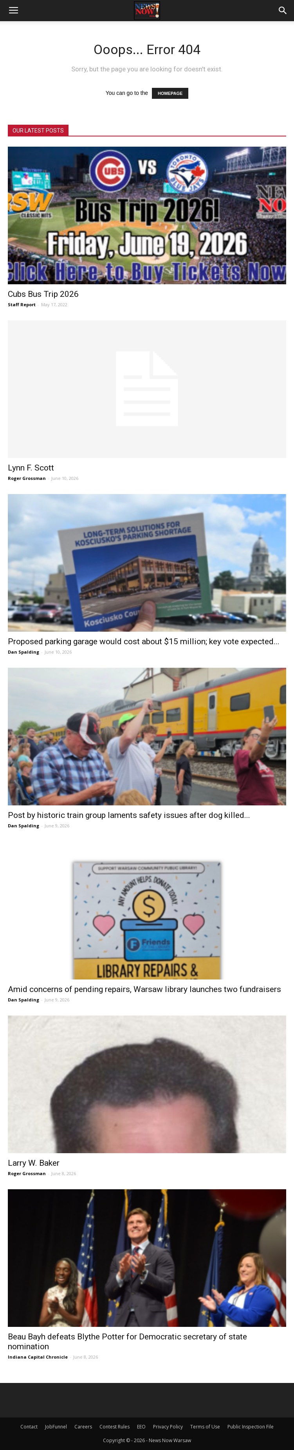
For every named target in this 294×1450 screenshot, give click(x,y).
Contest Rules (114, 1426)
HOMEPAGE (170, 93)
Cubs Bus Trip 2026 (43, 294)
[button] (283, 10)
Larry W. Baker (34, 1163)
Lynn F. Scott (31, 467)
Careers (83, 1426)
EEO (141, 1426)
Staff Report (22, 304)
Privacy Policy (168, 1426)
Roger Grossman (27, 478)
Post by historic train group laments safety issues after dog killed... (129, 815)
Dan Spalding (23, 652)
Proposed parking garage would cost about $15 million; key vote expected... (144, 641)
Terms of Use (205, 1426)
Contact (29, 1426)
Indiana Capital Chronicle (38, 1357)
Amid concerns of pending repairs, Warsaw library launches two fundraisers (144, 989)
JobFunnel (56, 1426)
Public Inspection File (250, 1426)
